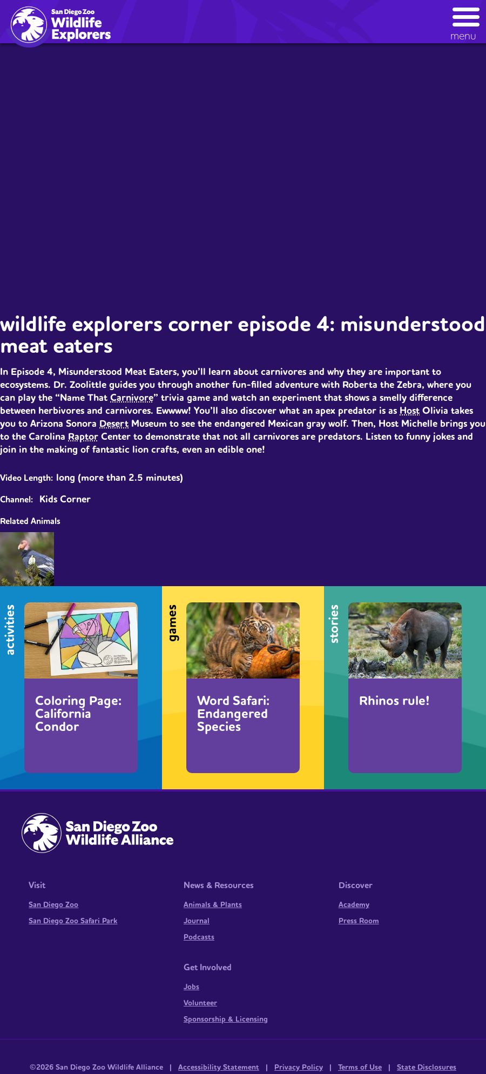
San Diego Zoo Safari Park (73, 921)
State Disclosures (426, 1067)
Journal (197, 921)
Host (410, 411)
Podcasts (199, 937)
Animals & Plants (213, 905)
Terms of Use (360, 1067)
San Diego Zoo (53, 905)
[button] (466, 21)
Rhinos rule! (394, 701)
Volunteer (200, 1003)
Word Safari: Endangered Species (233, 714)
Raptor (83, 437)
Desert (114, 424)
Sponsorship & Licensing (226, 1019)
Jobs (191, 987)
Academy (354, 905)
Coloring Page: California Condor (78, 714)
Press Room (359, 921)
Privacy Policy (298, 1067)
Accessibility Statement (218, 1067)
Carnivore (131, 398)
